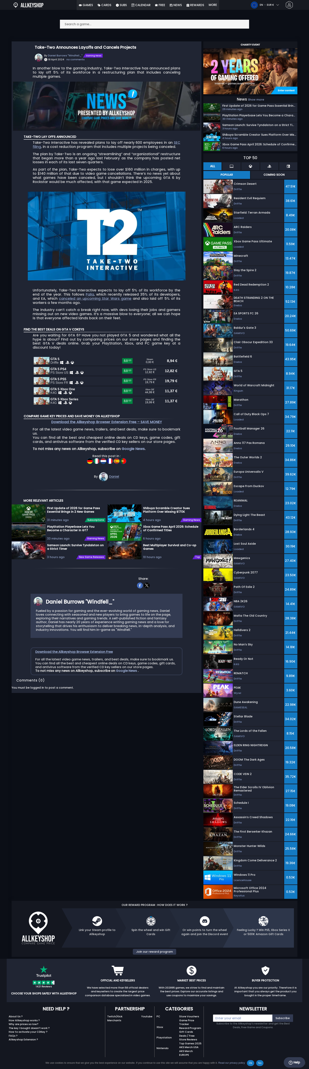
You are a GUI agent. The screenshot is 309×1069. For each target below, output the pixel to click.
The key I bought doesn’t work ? (29, 1028)
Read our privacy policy (231, 1062)
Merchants (114, 1020)
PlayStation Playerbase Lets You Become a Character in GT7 (70, 537)
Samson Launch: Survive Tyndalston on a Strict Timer (75, 556)
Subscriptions (95, 529)
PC (158, 1016)
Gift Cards (186, 1032)
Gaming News (93, 55)
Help (294, 1062)
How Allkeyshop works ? (24, 1020)
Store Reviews (188, 1039)
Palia (90, 294)
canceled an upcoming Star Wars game (95, 298)
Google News (133, 458)
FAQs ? (13, 1036)
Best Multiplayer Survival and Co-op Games (169, 556)
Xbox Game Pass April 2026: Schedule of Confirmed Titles (170, 537)
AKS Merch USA (188, 1047)
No (260, 1063)
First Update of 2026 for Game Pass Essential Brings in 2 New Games (73, 519)
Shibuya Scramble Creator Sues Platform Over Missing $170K (166, 519)
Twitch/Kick (114, 1016)
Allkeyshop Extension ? (23, 1039)
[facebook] (140, 594)
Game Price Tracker (186, 1022)
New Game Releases (91, 566)
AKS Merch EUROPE (186, 1053)
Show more (256, 100)
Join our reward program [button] (154, 952)
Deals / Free (187, 1036)
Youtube (146, 1016)
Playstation (164, 1037)
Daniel (114, 485)
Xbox (159, 1027)
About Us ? (16, 1016)
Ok (250, 1063)
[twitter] (146, 594)
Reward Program (190, 1028)
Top (197, 566)
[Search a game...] (154, 24)
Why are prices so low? (23, 1024)
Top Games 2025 (190, 1043)
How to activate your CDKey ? (28, 1032)
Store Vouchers (189, 1016)
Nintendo (162, 1048)
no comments (75, 59)
